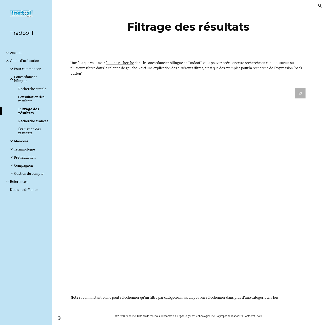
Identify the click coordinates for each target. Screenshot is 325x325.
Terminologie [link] (24, 149)
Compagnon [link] (23, 165)
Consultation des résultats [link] (31, 99)
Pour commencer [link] (27, 69)
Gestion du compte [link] (29, 174)
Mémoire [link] (21, 141)
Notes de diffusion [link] (24, 190)
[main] (188, 27)
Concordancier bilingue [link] (25, 79)
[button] (320, 6)
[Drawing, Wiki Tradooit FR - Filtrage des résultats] (188, 185)
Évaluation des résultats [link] (29, 131)
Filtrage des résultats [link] (28, 111)
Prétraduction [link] (25, 157)
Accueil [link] (16, 53)
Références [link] (19, 182)
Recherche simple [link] (32, 89)
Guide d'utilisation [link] (24, 61)
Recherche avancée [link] (33, 121)
